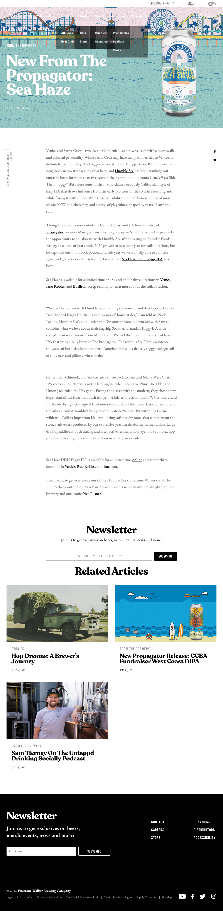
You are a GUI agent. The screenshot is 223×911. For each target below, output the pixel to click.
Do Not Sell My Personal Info (82, 897)
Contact (157, 822)
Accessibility (205, 838)
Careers (157, 830)
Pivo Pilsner (92, 494)
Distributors (204, 830)
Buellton (79, 287)
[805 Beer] (191, 3)
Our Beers (67, 16)
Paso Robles (55, 287)
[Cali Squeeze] (212, 3)
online (110, 280)
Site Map (167, 897)
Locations (118, 16)
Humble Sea (124, 171)
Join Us (175, 16)
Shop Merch (139, 16)
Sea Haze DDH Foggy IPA (142, 259)
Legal (10, 897)
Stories (84, 16)
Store (155, 838)
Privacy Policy (24, 897)
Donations (202, 822)
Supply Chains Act (146, 897)
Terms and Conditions (49, 897)
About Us (101, 16)
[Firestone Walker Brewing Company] (159, 3)
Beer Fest (158, 16)
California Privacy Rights (118, 897)
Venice (165, 280)
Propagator (55, 232)
